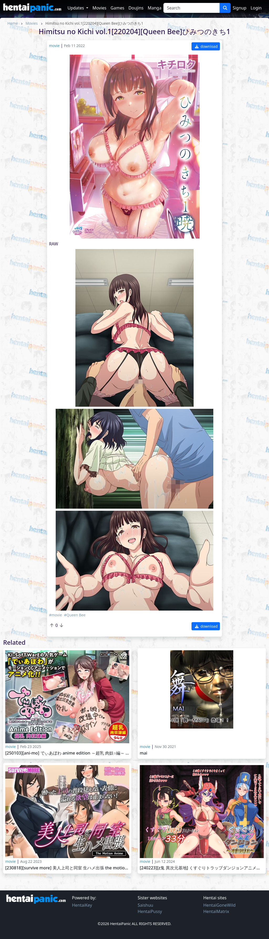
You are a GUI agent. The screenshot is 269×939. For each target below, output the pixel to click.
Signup (239, 8)
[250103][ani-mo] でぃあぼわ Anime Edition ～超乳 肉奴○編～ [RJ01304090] (67, 753)
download (206, 46)
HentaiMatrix (216, 911)
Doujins (135, 8)
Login (256, 8)
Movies (99, 8)
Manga (154, 8)
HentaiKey (82, 905)
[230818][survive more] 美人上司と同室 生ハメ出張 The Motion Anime (67, 867)
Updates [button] (76, 8)
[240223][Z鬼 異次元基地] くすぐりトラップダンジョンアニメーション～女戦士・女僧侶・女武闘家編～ (202, 867)
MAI (143, 753)
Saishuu (145, 905)
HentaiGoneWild (219, 905)
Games (117, 8)
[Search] (191, 8)
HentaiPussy (150, 911)
